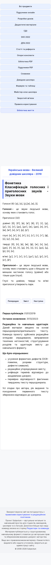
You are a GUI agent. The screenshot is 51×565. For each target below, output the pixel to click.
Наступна (38, 301)
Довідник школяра (25, 80)
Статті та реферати (25, 49)
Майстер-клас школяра (25, 92)
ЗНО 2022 (25, 37)
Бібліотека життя (25, 110)
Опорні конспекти (25, 55)
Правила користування (26, 104)
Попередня (13, 301)
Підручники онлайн (25, 12)
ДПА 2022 (25, 43)
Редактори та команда (38, 528)
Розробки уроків (25, 19)
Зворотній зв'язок (25, 98)
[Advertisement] (25, 138)
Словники (25, 74)
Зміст (26, 301)
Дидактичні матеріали (25, 25)
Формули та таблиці (25, 86)
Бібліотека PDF (25, 61)
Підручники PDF (25, 67)
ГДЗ (25, 31)
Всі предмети (25, 6)
